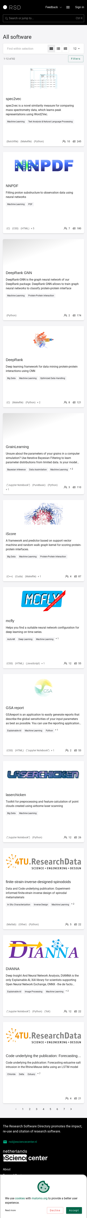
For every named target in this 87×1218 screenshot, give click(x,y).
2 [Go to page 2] (29, 1109)
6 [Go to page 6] (57, 1109)
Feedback (53, 7)
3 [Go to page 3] (36, 1109)
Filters (75, 58)
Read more (10, 1210)
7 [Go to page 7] (64, 1109)
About (7, 1169)
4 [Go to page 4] (43, 1109)
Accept (74, 1210)
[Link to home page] (13, 7)
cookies (20, 1198)
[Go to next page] (71, 1109)
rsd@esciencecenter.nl (20, 1142)
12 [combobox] (74, 48)
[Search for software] (43, 18)
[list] (58, 48)
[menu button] (68, 7)
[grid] (51, 48)
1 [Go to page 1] (23, 1109)
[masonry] (65, 48)
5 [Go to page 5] (50, 1109)
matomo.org (39, 1198)
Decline (55, 1210)
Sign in (79, 7)
